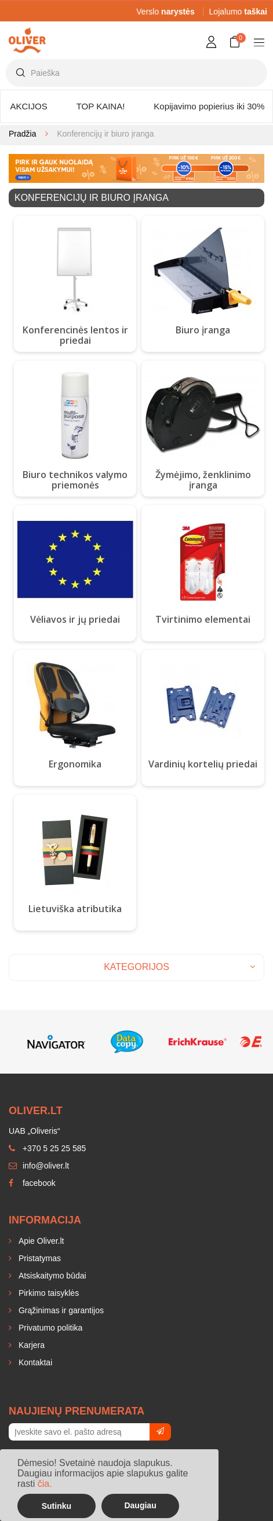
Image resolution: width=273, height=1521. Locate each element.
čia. (45, 1484)
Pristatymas (38, 1258)
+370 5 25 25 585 (47, 1148)
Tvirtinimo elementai (202, 619)
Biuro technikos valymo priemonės (75, 479)
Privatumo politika (49, 1327)
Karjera (30, 1345)
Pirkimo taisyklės (47, 1293)
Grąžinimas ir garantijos (60, 1310)
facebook (32, 1183)
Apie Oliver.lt (40, 1241)
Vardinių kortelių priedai (202, 764)
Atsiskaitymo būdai (51, 1275)
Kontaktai (34, 1362)
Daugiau (140, 1505)
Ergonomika (75, 764)
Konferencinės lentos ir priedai (75, 335)
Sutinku (56, 1506)
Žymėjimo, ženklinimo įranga (203, 479)
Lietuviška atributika (75, 908)
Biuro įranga (203, 330)
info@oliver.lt (39, 1165)
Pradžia (22, 133)
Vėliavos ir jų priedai (75, 619)
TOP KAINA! (101, 106)
